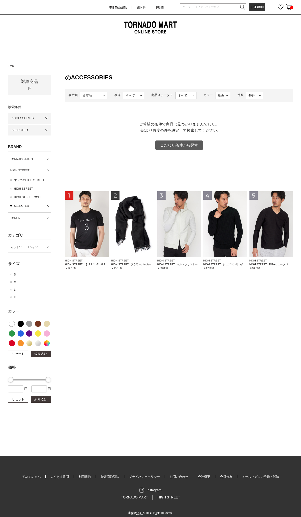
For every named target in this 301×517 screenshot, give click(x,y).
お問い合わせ (179, 476)
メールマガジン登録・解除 (260, 476)
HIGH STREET (20, 170)
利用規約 (85, 476)
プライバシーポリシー (144, 476)
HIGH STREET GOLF (28, 197)
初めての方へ (31, 476)
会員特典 (226, 476)
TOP (11, 66)
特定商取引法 (110, 476)
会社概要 (204, 476)
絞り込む (40, 354)
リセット (18, 354)
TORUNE (16, 218)
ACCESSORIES (23, 118)
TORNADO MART (21, 159)
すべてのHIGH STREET (29, 180)
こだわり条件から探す (179, 145)
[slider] (11, 379)
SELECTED (20, 130)
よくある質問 (59, 476)
